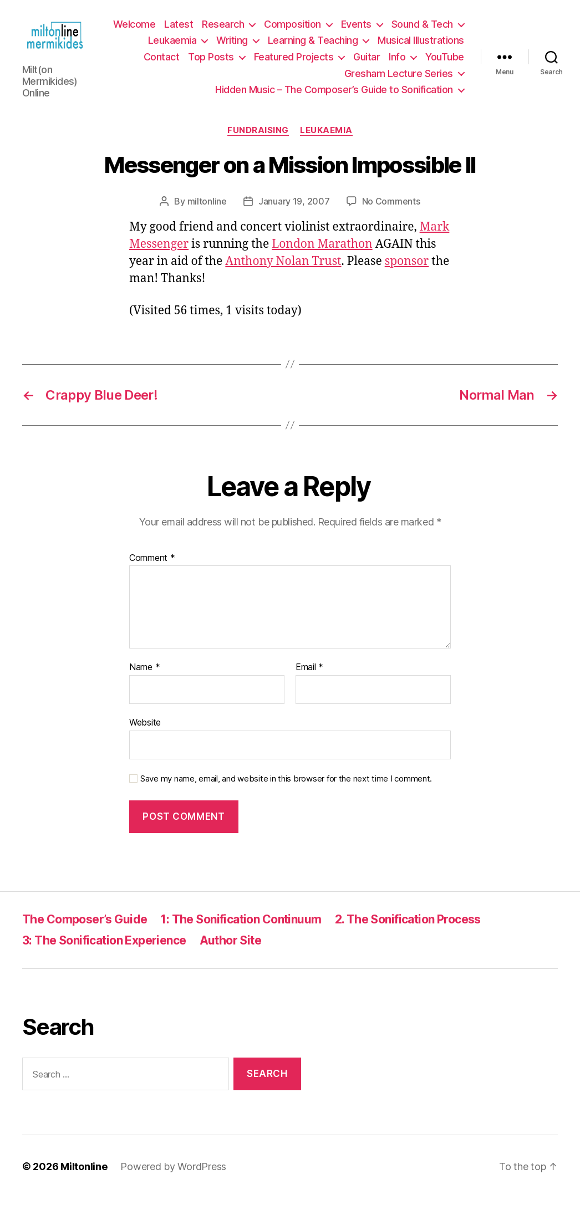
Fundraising (258, 137)
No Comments (391, 208)
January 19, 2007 (294, 208)
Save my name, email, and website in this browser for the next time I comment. (286, 786)
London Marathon (322, 251)
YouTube (316, 77)
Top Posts (295, 61)
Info (268, 77)
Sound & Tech (192, 44)
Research (304, 28)
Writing (327, 44)
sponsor (407, 268)
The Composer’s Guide (84, 926)
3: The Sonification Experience (104, 948)
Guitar (450, 61)
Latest (260, 28)
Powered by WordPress (173, 1174)
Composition (374, 28)
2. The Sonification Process (408, 926)
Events (438, 28)
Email (309, 675)
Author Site (231, 948)
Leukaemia (267, 44)
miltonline (207, 208)
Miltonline (83, 1174)
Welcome (216, 28)
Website (145, 729)
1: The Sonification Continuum (240, 926)
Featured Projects (378, 61)
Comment (152, 565)
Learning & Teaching (408, 44)
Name (144, 675)
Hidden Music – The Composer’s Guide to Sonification (334, 93)
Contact (245, 61)
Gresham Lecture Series (398, 77)
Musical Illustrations (176, 61)
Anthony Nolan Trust (283, 268)
